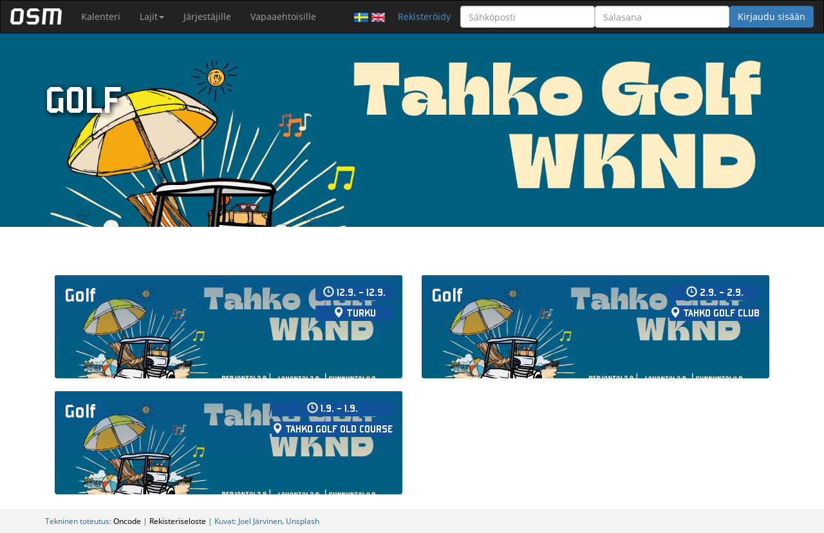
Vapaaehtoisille (283, 16)
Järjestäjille (207, 16)
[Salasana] (662, 17)
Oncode (127, 521)
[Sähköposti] (527, 17)
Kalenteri (100, 16)
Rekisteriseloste (177, 521)
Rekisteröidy (424, 16)
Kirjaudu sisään (771, 16)
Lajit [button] (152, 16)
